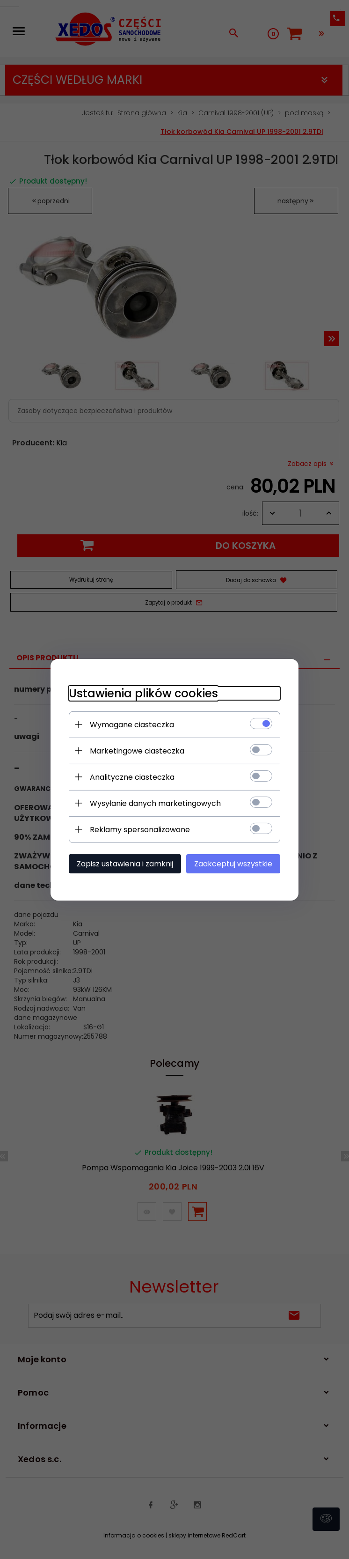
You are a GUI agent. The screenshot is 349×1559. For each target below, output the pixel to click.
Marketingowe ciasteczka (135, 750)
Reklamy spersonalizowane (138, 829)
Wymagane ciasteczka (130, 724)
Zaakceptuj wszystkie (235, 863)
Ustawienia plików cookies (141, 693)
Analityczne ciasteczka (130, 776)
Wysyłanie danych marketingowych (153, 803)
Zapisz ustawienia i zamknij (123, 863)
